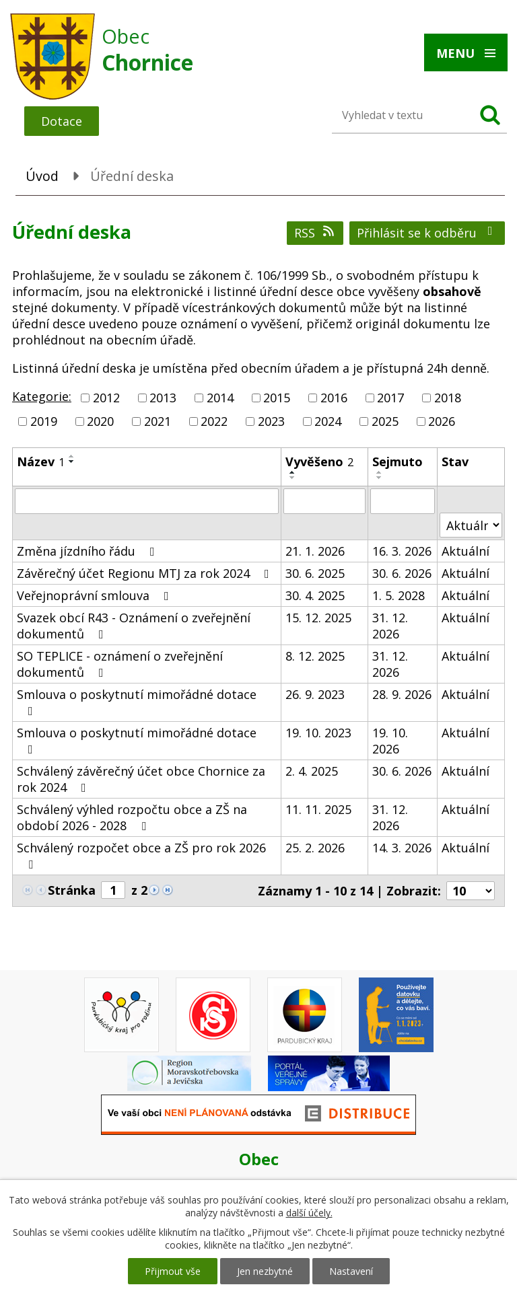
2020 (100, 421)
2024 (327, 421)
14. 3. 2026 (402, 848)
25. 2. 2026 (315, 848)
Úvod (42, 176)
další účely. (309, 1212)
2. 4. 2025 (311, 771)
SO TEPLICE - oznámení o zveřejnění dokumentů (120, 664)
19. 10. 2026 (390, 741)
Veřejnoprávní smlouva (95, 595)
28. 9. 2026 (402, 694)
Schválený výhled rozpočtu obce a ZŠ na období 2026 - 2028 (132, 817)
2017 (390, 398)
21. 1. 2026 (315, 551)
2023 (271, 421)
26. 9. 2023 (315, 694)
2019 (43, 421)
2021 (157, 421)
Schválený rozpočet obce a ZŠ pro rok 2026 (141, 855)
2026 (441, 421)
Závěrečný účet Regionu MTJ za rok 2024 (146, 573)
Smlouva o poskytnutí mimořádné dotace (136, 701)
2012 (106, 398)
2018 (447, 398)
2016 (333, 398)
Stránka (72, 890)
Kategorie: (41, 396)
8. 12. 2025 (315, 656)
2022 (214, 421)
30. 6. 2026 (402, 573)
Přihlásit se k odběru (427, 233)
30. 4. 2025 (315, 595)
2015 (276, 398)
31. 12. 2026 (390, 626)
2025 (385, 421)
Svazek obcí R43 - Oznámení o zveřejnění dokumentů (133, 626)
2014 (220, 398)
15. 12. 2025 (318, 618)
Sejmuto (397, 461)
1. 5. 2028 (398, 595)
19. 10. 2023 (318, 733)
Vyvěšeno (319, 461)
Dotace (61, 121)
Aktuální (465, 551)
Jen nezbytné (265, 1271)
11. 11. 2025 (318, 809)
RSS (315, 233)
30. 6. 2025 (315, 573)
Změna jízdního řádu (88, 551)
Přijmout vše (173, 1271)
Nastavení (351, 1271)
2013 (162, 398)
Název (41, 461)
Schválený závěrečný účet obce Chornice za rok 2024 (141, 779)
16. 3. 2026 (402, 551)
